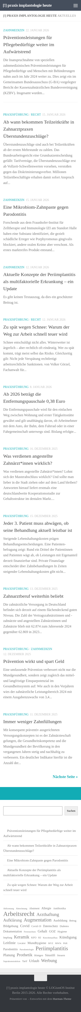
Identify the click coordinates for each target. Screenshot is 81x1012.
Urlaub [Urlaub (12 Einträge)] (34, 961)
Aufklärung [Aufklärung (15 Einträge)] (12, 920)
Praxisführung (16, 114)
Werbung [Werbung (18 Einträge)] (49, 960)
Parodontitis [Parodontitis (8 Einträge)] (10, 949)
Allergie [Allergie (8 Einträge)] (46, 908)
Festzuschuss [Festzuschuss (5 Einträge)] (30, 932)
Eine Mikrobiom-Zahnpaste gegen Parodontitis (37, 860)
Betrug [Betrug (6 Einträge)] (72, 920)
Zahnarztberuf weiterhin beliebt (33, 596)
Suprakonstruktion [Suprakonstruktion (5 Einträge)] (11, 961)
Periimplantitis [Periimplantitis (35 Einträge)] (52, 948)
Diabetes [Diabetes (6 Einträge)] (64, 926)
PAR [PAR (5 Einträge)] (65, 943)
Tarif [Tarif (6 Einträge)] (24, 961)
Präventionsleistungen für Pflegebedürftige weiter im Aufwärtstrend (28, 44)
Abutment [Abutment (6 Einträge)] (34, 908)
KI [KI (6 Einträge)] (39, 937)
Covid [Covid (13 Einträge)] (24, 926)
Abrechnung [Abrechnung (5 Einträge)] (21, 908)
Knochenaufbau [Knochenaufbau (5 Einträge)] (50, 938)
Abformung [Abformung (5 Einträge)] (8, 908)
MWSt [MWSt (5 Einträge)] (58, 943)
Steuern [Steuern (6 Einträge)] (61, 955)
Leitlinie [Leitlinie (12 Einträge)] (9, 943)
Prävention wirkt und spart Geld (33, 661)
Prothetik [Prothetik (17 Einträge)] (24, 954)
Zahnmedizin (13, 30)
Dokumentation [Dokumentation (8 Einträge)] (12, 931)
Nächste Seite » (65, 777)
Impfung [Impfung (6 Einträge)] (7, 937)
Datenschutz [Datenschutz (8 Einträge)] (50, 926)
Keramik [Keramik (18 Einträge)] (21, 937)
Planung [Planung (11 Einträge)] (9, 955)
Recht (36, 114)
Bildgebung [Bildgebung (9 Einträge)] (10, 926)
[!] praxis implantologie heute (27, 5)
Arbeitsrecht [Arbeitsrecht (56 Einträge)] (19, 913)
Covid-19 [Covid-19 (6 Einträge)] (36, 926)
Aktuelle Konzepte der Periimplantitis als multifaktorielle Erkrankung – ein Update (39, 281)
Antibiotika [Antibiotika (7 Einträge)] (59, 908)
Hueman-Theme (62, 998)
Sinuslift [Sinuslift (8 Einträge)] (50, 955)
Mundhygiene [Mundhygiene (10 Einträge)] (36, 943)
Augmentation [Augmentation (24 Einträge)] (38, 920)
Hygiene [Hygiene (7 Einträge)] (62, 931)
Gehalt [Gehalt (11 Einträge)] (42, 931)
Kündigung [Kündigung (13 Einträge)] (68, 937)
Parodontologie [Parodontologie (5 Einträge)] (27, 949)
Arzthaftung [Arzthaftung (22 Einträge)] (48, 914)
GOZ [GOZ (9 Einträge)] (52, 931)
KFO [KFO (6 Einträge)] (33, 937)
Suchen (71, 810)
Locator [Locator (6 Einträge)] (21, 943)
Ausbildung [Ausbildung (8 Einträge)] (60, 920)
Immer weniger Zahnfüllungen (32, 721)
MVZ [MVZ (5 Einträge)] (50, 943)
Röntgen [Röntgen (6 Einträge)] (38, 955)
